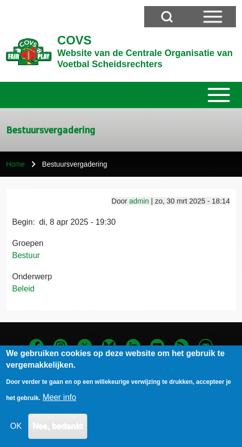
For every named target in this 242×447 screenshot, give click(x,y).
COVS (74, 40)
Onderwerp (32, 276)
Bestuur (26, 255)
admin (139, 201)
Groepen (27, 243)
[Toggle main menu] (121, 95)
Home (15, 164)
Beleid (23, 288)
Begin (22, 222)
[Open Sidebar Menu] (213, 16)
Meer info (59, 406)
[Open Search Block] (167, 16)
